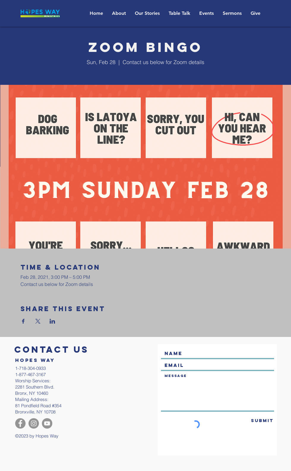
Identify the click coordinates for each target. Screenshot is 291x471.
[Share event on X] (38, 321)
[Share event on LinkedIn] (52, 321)
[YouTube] (47, 423)
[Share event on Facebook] (23, 321)
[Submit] (253, 421)
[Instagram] (34, 423)
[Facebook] (20, 423)
